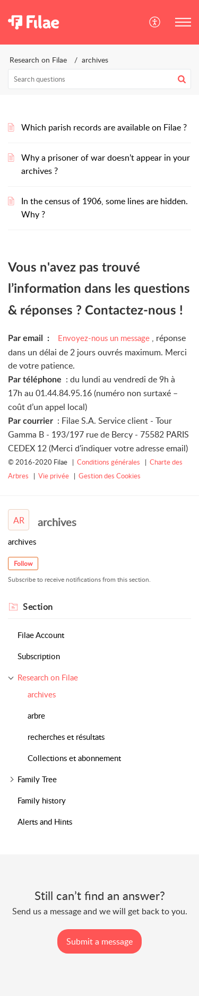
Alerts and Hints (45, 821)
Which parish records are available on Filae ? (104, 127)
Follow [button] (23, 563)
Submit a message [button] (99, 941)
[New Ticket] (99, 941)
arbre (36, 715)
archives (42, 694)
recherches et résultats (66, 736)
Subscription (39, 656)
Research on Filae (38, 60)
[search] (99, 79)
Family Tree (37, 779)
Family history (42, 800)
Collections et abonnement (74, 758)
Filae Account (41, 635)
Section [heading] (38, 607)
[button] (155, 22)
